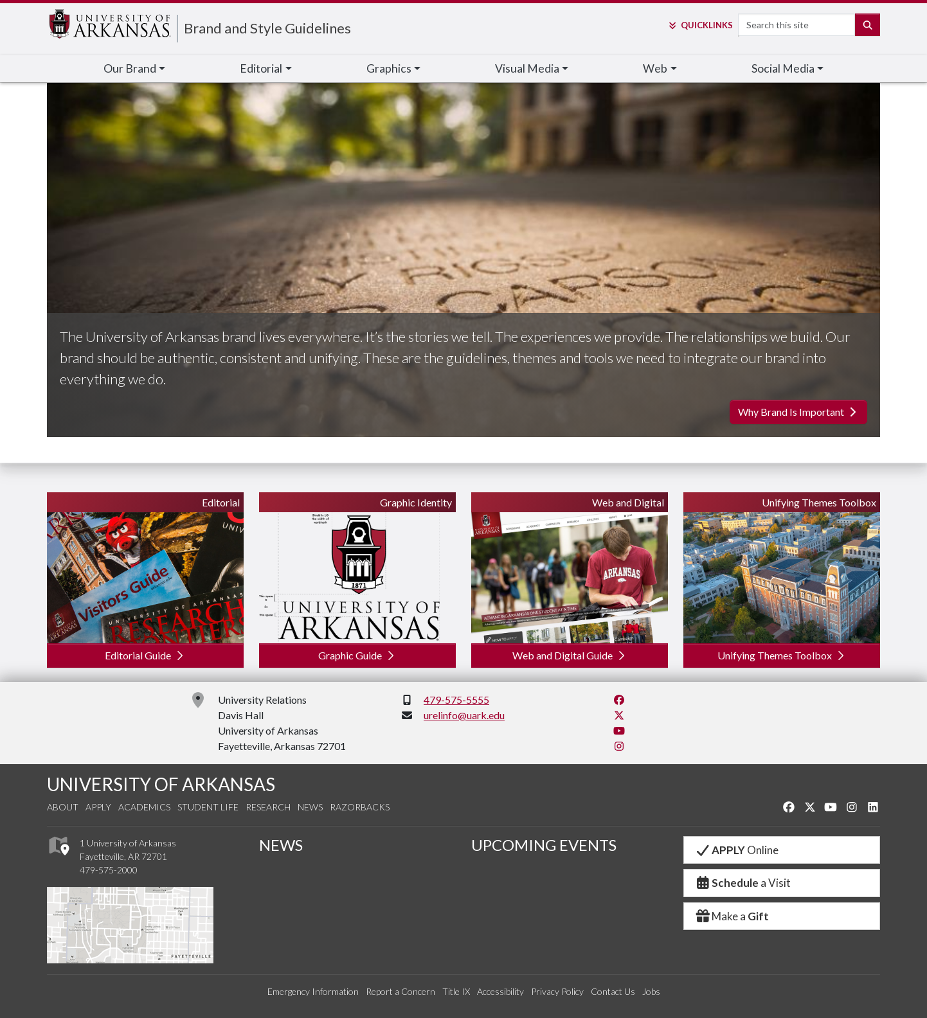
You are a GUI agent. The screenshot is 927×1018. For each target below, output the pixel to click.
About (62, 806)
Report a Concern (400, 991)
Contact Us (613, 991)
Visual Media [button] (527, 68)
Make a (731, 916)
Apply (98, 806)
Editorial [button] (261, 68)
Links (699, 25)
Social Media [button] (783, 68)
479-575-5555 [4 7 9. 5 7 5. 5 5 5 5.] (456, 699)
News (310, 806)
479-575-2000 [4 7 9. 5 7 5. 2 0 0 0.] (109, 869)
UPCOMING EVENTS (543, 844)
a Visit (742, 882)
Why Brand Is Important (798, 412)
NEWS (281, 844)
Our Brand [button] (130, 68)
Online (736, 850)
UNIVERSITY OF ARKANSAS (161, 784)
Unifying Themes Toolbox (782, 655)
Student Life (208, 806)
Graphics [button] (388, 68)
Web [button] (655, 68)
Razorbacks (360, 806)
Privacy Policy (557, 991)
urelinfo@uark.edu (464, 715)
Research (268, 806)
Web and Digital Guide (569, 655)
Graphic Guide (357, 655)
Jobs (651, 991)
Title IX (456, 991)
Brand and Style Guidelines (267, 28)
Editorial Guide (145, 655)
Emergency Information (313, 991)
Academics (144, 806)
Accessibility (500, 991)
